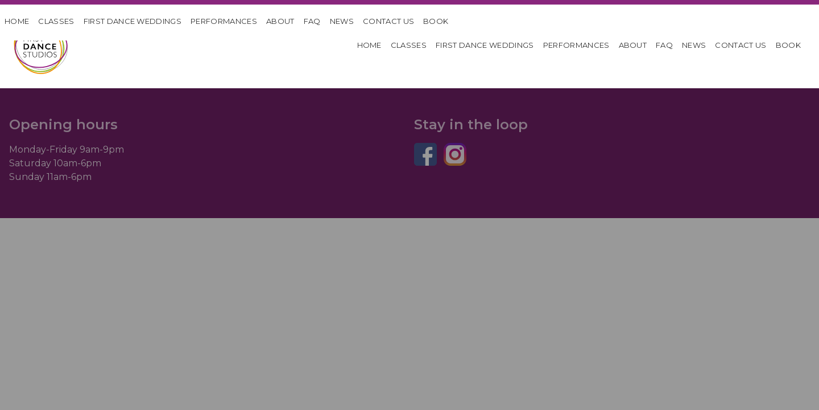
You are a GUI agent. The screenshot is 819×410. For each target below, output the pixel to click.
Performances (224, 21)
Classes (56, 21)
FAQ (312, 21)
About (280, 21)
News (342, 21)
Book (435, 21)
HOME (17, 21)
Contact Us (388, 21)
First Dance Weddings (133, 21)
